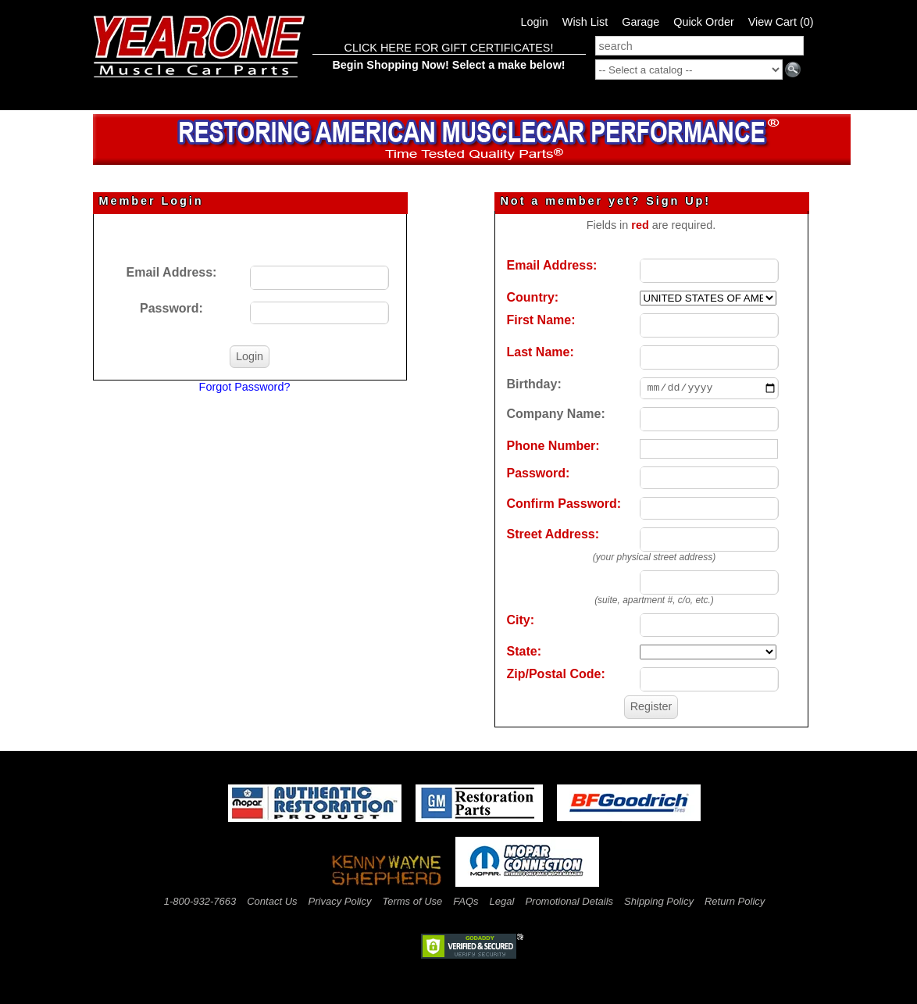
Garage (640, 22)
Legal (502, 901)
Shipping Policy (659, 901)
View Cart (781, 22)
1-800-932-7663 (200, 901)
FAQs (465, 901)
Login (534, 22)
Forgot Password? (245, 387)
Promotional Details (569, 901)
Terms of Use (412, 901)
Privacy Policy (340, 901)
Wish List (585, 22)
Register (651, 706)
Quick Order (703, 22)
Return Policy (735, 901)
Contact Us (272, 901)
